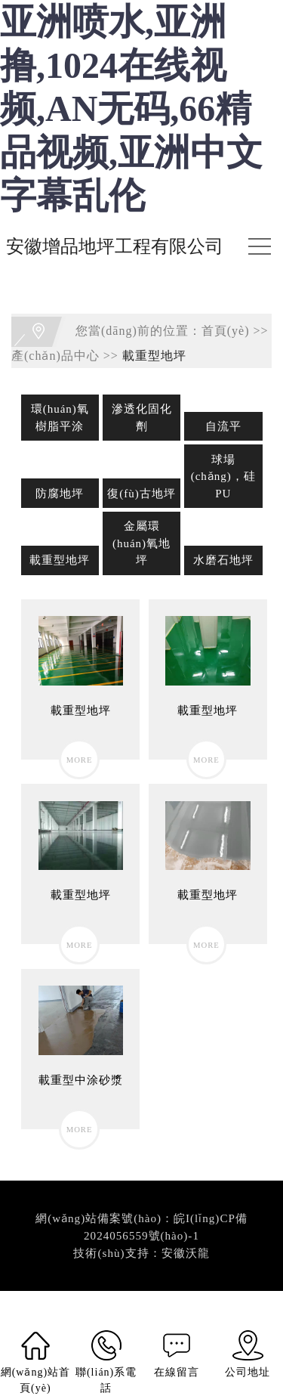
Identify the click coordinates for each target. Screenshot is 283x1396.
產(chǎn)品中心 (55, 355)
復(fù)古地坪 (141, 494)
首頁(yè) (225, 330)
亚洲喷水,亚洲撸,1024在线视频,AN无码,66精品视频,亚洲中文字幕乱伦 (131, 108)
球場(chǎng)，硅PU (223, 476)
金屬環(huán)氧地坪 (141, 543)
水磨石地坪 (223, 560)
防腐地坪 (59, 494)
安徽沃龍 (185, 1253)
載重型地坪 (154, 355)
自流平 (223, 426)
